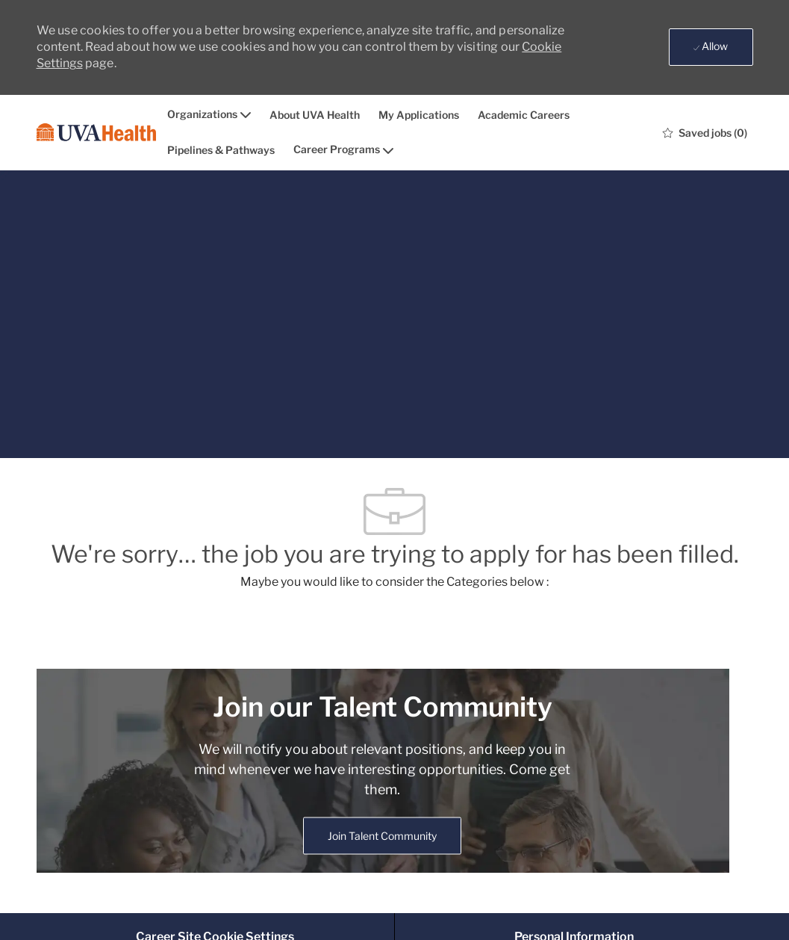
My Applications (418, 115)
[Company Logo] (96, 132)
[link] (382, 836)
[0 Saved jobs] (705, 132)
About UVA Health (314, 115)
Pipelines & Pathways (221, 150)
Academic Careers (524, 115)
